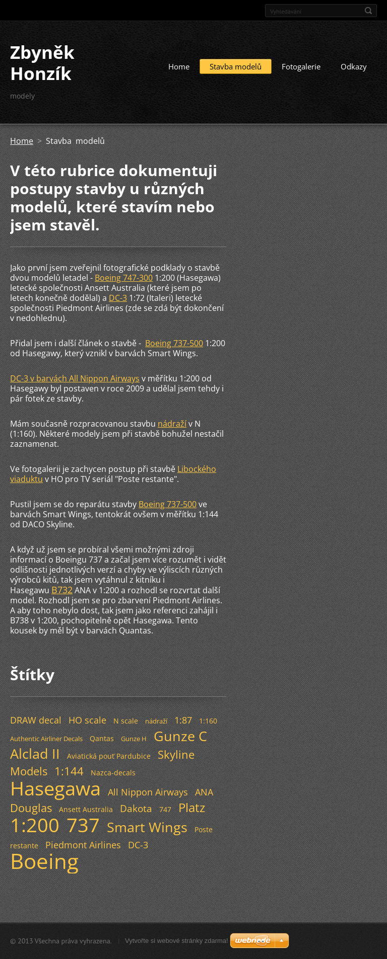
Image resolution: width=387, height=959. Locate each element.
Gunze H (134, 738)
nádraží (172, 423)
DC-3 (118, 297)
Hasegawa (55, 788)
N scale (125, 721)
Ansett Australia (86, 809)
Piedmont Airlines (83, 845)
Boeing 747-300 (124, 277)
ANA (204, 792)
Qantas (102, 738)
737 (83, 825)
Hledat (368, 10)
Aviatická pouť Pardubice (109, 756)
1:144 (69, 771)
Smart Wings (147, 827)
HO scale (87, 720)
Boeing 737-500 (174, 343)
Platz (191, 807)
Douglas (31, 808)
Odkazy (354, 66)
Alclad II (35, 753)
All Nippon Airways (148, 792)
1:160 (208, 721)
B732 (62, 590)
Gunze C (180, 736)
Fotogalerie (301, 66)
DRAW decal (35, 720)
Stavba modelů (236, 66)
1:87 (183, 720)
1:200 (34, 825)
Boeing (44, 861)
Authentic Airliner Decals (46, 738)
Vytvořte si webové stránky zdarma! (176, 940)
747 (165, 809)
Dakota (136, 808)
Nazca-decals (113, 772)
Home (178, 66)
